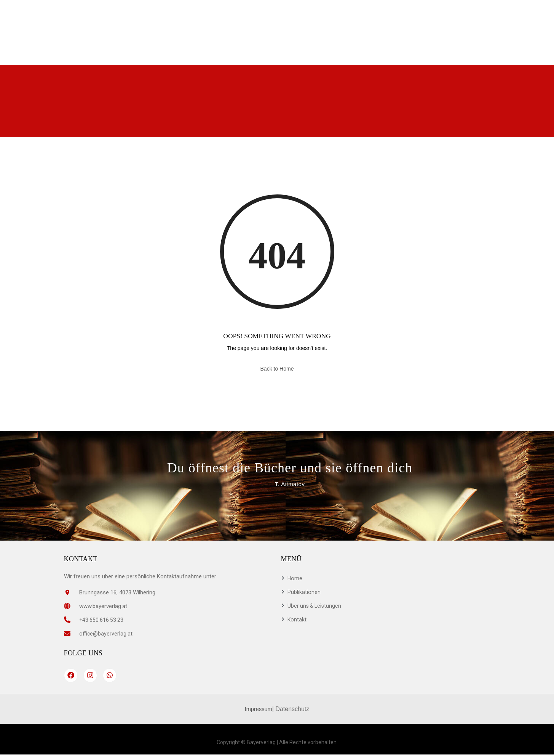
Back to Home (277, 369)
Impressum (258, 710)
